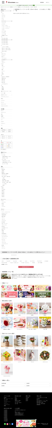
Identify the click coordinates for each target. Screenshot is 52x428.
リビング (3, 66)
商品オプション (3, 153)
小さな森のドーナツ (5, 227)
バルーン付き (4, 159)
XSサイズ (3, 136)
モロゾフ (3, 246)
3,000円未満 (4, 383)
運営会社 (39, 423)
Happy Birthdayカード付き (6, 156)
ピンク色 (9, 142)
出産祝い (3, 170)
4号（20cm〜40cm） (7, 39)
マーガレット (3, 123)
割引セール (38, 399)
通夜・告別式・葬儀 (5, 180)
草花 (1, 114)
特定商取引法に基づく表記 (44, 423)
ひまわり (2, 121)
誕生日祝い (3, 169)
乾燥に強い (3, 79)
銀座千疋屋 (3, 216)
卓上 (2, 72)
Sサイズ (9, 136)
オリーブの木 (4, 31)
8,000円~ (9, 131)
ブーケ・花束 (5, 399)
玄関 (2, 65)
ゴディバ (3, 217)
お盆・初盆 (16, 403)
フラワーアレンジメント (5, 96)
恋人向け (3, 195)
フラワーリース (6, 403)
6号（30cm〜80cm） (5, 42)
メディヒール (4, 242)
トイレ (3, 68)
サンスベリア (4, 22)
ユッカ (3, 19)
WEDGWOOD (4, 214)
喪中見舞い (4, 179)
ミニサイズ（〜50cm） (5, 46)
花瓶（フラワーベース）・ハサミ (6, 91)
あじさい (2, 110)
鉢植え (2, 98)
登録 (33, 5)
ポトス (3, 18)
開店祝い (3, 172)
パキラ (3, 13)
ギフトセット (5, 400)
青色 (2, 147)
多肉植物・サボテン (5, 35)
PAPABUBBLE (4, 233)
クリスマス (3, 206)
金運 (2, 86)
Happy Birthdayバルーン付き (6, 162)
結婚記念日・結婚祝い (5, 173)
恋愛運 (3, 89)
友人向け (3, 192)
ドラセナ (3, 29)
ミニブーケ (2, 100)
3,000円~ (28, 383)
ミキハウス (3, 240)
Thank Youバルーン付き (6, 160)
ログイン (47, 2)
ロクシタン (3, 239)
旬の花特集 (38, 398)
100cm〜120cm (4, 51)
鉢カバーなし (4, 53)
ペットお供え (4, 183)
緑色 (2, 144)
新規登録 (42, 2)
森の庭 (3, 245)
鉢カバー (2, 52)
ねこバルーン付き (5, 163)
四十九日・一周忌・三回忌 (6, 182)
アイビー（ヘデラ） (5, 25)
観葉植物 (6, 10)
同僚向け (3, 193)
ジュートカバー (4, 58)
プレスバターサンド (5, 236)
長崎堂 (3, 230)
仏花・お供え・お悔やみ (18, 402)
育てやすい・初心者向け (5, 76)
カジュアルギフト (17, 401)
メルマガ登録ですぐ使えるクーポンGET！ (25, 5)
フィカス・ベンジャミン (5, 28)
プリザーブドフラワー (7, 404)
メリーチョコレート (5, 243)
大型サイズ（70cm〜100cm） (6, 49)
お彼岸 (3, 185)
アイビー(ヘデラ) (4, 262)
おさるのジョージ (4, 213)
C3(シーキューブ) (4, 223)
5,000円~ (3, 131)
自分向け (3, 196)
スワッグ (2, 102)
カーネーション (3, 112)
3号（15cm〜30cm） (5, 38)
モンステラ (3, 15)
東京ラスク (3, 229)
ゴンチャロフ (4, 220)
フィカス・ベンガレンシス (6, 26)
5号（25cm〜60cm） (5, 41)
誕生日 (16, 397)
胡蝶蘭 (5, 405)
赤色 (2, 142)
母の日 (3, 203)
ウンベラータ (7, 21)
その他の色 (3, 149)
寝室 (2, 69)
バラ (1, 119)
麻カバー (3, 56)
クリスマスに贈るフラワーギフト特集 (42, 397)
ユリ (1, 125)
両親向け (3, 190)
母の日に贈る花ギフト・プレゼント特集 (42, 400)
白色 (8, 144)
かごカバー (3, 55)
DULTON (3, 226)
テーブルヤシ (4, 32)
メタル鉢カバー (7, 59)
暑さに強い (3, 82)
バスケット (3, 62)
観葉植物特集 (38, 404)
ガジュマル (3, 16)
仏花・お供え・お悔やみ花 (6, 176)
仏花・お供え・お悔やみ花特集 (41, 403)
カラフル (9, 147)
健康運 (3, 88)
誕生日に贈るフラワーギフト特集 (41, 401)
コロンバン (3, 219)
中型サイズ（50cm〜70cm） (6, 48)
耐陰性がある (4, 78)
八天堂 (3, 232)
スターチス (2, 117)
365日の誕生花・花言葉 (40, 402)
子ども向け (3, 189)
